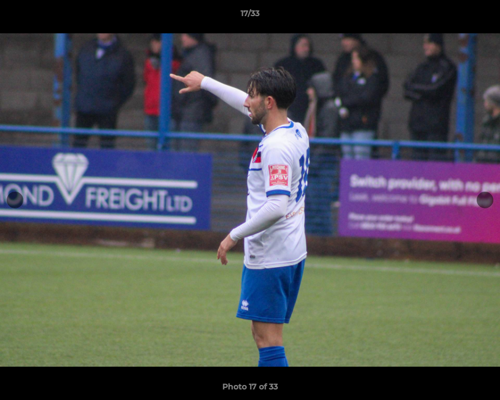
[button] (480, 16)
